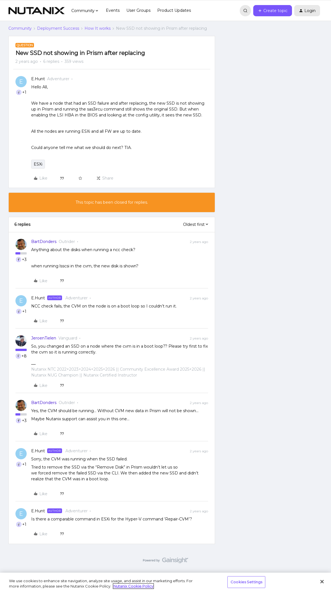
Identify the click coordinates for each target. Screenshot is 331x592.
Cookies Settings (246, 582)
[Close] (322, 581)
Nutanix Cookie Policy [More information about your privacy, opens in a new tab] (133, 586)
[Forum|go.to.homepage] (36, 10)
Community (20, 28)
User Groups (138, 10)
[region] (165, 582)
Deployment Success (58, 28)
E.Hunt (38, 78)
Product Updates (174, 10)
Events (113, 10)
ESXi (38, 164)
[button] (272, 10)
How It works (98, 28)
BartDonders (43, 241)
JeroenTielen (43, 338)
